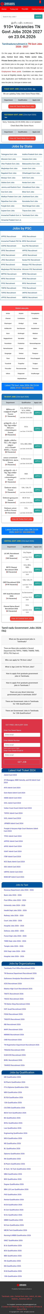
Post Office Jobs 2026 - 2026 (15, 900)
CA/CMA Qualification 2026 (14, 1108)
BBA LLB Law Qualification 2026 (16, 1189)
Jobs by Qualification (22, 1072)
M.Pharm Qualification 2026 (14, 1082)
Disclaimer (30, 1307)
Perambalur (8, 343)
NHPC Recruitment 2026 (13, 1030)
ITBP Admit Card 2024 (12, 857)
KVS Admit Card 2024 (12, 788)
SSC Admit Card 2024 (12, 867)
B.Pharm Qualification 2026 (14, 1164)
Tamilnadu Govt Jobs (30, 215)
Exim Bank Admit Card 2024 (14, 793)
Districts (15, 1299)
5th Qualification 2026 (12, 1261)
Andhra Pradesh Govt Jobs (31, 154)
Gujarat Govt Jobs (8, 211)
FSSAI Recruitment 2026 (13, 1014)
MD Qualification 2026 (12, 1077)
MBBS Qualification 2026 (13, 1220)
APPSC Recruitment (8, 236)
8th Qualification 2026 (12, 1159)
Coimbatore (21, 318)
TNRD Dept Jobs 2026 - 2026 (15, 941)
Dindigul (21, 323)
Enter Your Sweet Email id (13, 751)
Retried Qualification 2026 (14, 1200)
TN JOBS (25, 9)
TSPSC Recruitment (8, 293)
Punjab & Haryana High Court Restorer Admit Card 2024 (21, 830)
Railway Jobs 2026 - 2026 (14, 916)
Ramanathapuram (35, 343)
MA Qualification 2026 (12, 1266)
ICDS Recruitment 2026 (13, 984)
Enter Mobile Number (12, 740)
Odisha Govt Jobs (7, 183)
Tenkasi (21, 353)
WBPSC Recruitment (30, 297)
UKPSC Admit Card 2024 (13, 872)
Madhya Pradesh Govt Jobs (10, 197)
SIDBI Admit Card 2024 (12, 798)
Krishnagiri (21, 333)
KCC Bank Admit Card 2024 (14, 862)
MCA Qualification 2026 (13, 1138)
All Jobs (38, 1296)
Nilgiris (35, 338)
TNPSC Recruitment (8, 288)
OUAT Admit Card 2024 (13, 851)
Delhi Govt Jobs (28, 178)
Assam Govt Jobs (29, 168)
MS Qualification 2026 (12, 1143)
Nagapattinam (8, 338)
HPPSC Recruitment (29, 251)
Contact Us (6, 1307)
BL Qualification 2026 (12, 1149)
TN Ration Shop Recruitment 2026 (17, 1004)
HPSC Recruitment (8, 255)
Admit (31, 1296)
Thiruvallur (8, 368)
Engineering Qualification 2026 (15, 1133)
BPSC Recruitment (29, 241)
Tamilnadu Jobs (8, 1296)
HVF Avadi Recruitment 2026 (15, 1009)
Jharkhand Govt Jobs (30, 197)
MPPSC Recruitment (8, 274)
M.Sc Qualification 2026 (13, 1215)
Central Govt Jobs (21, 1296)
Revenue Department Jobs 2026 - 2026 (19, 890)
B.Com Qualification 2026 (13, 1210)
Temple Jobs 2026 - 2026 (13, 946)
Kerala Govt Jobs (28, 183)
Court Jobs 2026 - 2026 (13, 921)
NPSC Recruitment (8, 279)
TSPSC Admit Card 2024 (13, 813)
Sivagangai (8, 353)
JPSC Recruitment (8, 260)
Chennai (7, 318)
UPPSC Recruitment (8, 297)
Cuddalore (35, 318)
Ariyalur (21, 313)
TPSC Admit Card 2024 (13, 836)
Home (4, 9)
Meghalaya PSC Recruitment (10, 269)
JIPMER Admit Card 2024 (13, 823)
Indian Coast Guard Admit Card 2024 (18, 808)
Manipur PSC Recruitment (31, 265)
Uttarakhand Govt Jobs (30, 187)
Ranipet (21, 348)
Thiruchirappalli (35, 358)
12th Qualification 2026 (13, 1103)
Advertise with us (25, 1299)
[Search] (18, 17)
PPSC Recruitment (8, 283)
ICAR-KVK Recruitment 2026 (15, 1055)
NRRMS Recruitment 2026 (14, 1035)
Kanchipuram (21, 328)
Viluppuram (21, 373)
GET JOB (22, 762)
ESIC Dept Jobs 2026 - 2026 (14, 951)
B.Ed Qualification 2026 (13, 1271)
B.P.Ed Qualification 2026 (13, 1097)
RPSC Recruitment (29, 283)
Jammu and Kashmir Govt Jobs (10, 187)
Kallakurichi (8, 328)
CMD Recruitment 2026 (13, 1040)
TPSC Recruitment (29, 288)
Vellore (8, 373)
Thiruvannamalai (21, 368)
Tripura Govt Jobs (29, 211)
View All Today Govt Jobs (22, 519)
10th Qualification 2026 (13, 1276)
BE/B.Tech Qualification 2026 (15, 1113)
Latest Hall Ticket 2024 (22, 770)
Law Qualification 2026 (12, 1128)
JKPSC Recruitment (29, 255)
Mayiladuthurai (22, 378)
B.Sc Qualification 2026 (13, 1246)
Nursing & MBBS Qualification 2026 (17, 1235)
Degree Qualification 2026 (14, 1184)
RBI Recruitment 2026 (12, 1024)
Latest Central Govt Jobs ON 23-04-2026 (22, 530)
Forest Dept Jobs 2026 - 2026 (15, 936)
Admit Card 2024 (10, 775)
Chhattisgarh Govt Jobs (31, 173)
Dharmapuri (8, 323)
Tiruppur (35, 363)
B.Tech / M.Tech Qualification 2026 (17, 1169)
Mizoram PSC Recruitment (31, 269)
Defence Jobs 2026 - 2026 (14, 931)
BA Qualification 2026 (12, 1118)
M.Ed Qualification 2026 (13, 1205)
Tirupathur (21, 363)
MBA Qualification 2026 (13, 1174)
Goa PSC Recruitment (30, 246)
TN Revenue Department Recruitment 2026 (20, 973)
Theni (8, 358)
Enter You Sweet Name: (12, 730)
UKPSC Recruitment (29, 293)
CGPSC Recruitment (8, 246)
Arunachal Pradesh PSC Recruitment (10, 241)
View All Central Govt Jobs (21, 619)
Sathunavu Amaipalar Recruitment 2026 (19, 978)
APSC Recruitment (29, 236)
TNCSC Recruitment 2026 (14, 999)
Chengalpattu (35, 313)
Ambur (8, 313)
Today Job (14, 9)
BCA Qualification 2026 (13, 1251)
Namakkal (21, 338)
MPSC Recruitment (29, 274)
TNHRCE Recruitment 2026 (14, 1065)
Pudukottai (21, 343)
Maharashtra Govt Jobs (31, 164)
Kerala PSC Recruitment (31, 260)
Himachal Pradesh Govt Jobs (10, 220)
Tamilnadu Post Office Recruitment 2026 (19, 968)
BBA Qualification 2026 (13, 1256)
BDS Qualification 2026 (13, 1179)
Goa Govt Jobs (6, 192)
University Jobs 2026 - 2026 (14, 905)
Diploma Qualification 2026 (14, 1154)
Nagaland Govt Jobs (8, 173)
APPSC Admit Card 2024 (13, 841)
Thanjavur (35, 353)
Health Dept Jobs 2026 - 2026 (15, 910)
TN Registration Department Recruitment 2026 (21, 1045)
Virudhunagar (35, 373)
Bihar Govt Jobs (28, 192)
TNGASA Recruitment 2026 (14, 1050)
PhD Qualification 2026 (12, 1195)
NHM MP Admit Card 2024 (14, 877)
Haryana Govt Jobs (29, 159)
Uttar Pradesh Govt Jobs (10, 164)
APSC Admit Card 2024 (13, 846)
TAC (24, 1309)
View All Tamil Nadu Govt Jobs (22, 106)
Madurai (35, 333)
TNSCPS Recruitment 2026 (14, 1019)
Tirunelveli (8, 363)
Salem (35, 348)
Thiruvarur (35, 368)
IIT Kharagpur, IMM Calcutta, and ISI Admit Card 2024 (22, 781)
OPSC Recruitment (29, 279)
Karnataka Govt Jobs (30, 201)
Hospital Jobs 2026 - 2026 (14, 926)
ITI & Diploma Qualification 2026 (16, 1087)
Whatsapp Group (18, 1307)
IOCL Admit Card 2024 (12, 803)
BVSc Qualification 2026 (13, 1123)
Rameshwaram (8, 348)
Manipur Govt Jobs (8, 178)
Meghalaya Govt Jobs (9, 168)
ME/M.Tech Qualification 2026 (15, 1230)
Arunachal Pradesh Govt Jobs (10, 215)
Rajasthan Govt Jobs (9, 201)
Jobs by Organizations (22, 963)
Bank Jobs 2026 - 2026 (13, 895)
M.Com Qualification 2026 (14, 1225)
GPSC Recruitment (8, 251)
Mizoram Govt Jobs (8, 159)
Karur (8, 333)
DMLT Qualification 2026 (13, 1240)
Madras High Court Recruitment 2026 (18, 989)
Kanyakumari (35, 328)
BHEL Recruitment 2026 (13, 1060)
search (38, 17)
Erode (35, 323)
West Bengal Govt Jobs (31, 206)
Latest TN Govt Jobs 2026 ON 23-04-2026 (22, 386)
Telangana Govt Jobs (9, 154)
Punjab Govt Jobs (7, 206)
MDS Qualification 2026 (13, 1092)
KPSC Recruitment (8, 265)
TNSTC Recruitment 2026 (13, 994)
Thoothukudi (21, 358)
